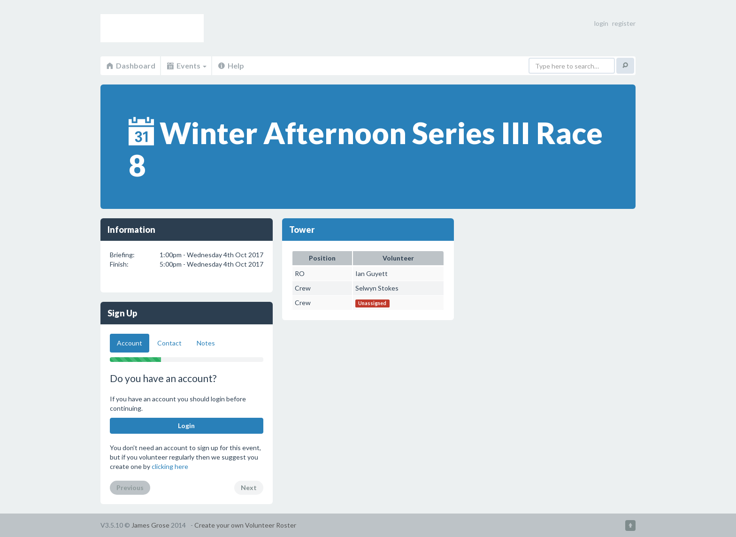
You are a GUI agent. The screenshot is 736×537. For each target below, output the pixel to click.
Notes (206, 343)
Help (230, 65)
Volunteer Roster (152, 28)
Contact (169, 343)
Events (186, 65)
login (601, 23)
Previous (130, 487)
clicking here (170, 466)
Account (129, 343)
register (624, 23)
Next (249, 487)
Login (186, 426)
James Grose (150, 525)
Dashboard (130, 65)
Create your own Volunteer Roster (245, 525)
